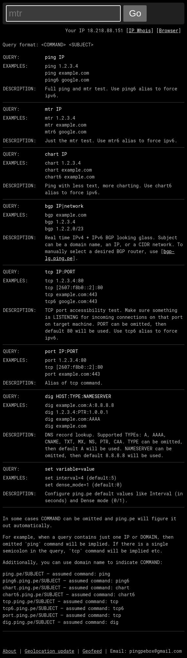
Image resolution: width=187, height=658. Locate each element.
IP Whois (140, 30)
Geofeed (92, 651)
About (9, 651)
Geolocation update (49, 651)
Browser (168, 30)
